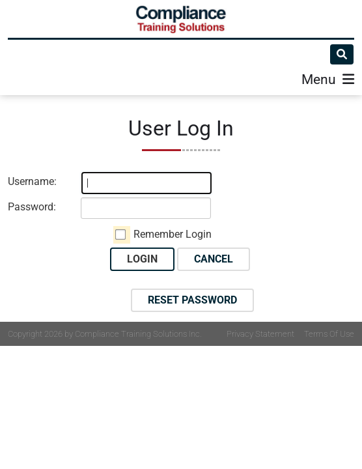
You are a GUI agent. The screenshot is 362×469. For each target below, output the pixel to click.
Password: (32, 207)
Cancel (213, 259)
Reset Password (192, 300)
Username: (32, 181)
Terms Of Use (329, 334)
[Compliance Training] (181, 19)
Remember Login (172, 234)
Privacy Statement (260, 334)
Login (142, 259)
